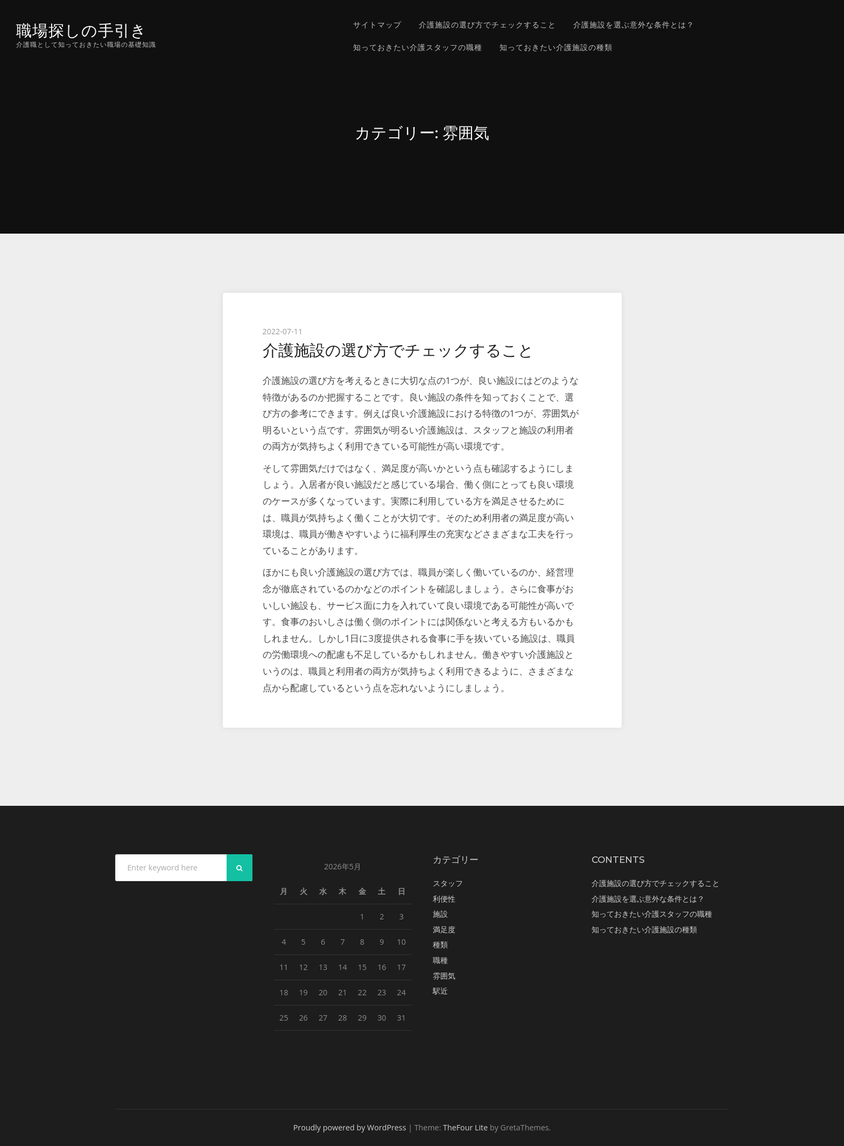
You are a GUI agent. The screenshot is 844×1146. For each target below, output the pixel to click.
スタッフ (448, 883)
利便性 (444, 899)
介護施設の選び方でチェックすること (487, 24)
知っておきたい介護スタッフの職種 (417, 47)
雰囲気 (444, 976)
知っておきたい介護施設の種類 (556, 47)
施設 (440, 914)
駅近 (440, 991)
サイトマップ (377, 24)
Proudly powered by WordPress (349, 1127)
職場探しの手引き (81, 30)
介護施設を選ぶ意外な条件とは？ (633, 24)
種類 (440, 944)
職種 (440, 960)
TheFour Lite (465, 1127)
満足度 (444, 929)
